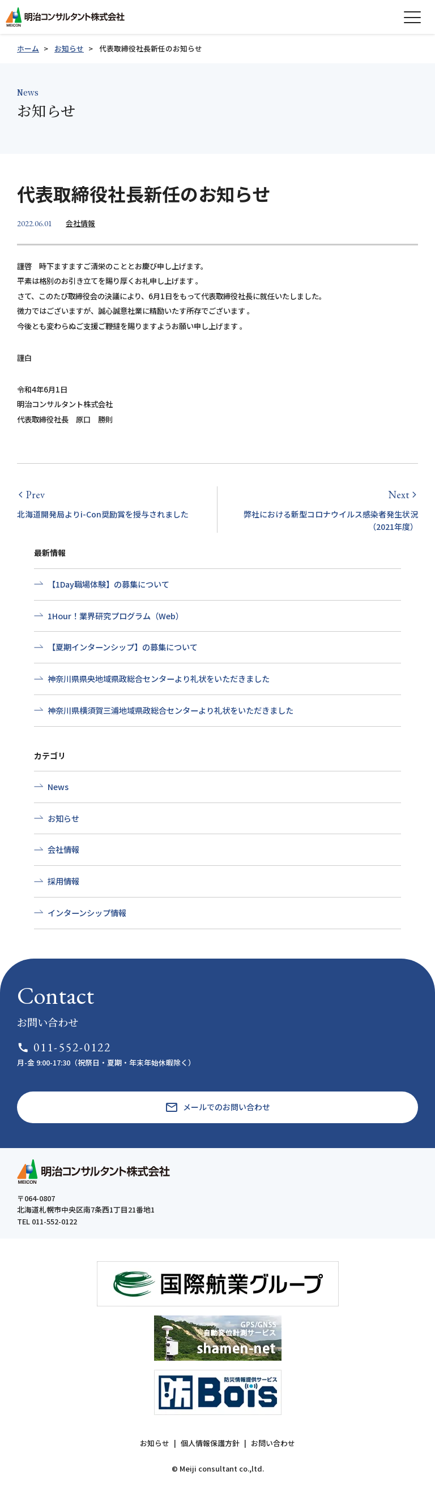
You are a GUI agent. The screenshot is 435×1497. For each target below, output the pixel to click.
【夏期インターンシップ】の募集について (123, 647)
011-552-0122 (64, 1047)
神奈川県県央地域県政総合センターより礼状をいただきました (159, 678)
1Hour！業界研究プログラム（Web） (116, 616)
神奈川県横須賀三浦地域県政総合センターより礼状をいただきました (170, 710)
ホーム (28, 48)
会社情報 (80, 223)
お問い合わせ (273, 1443)
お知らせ (69, 48)
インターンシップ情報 (87, 912)
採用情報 (63, 881)
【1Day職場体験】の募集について (108, 584)
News (58, 786)
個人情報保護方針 (210, 1443)
